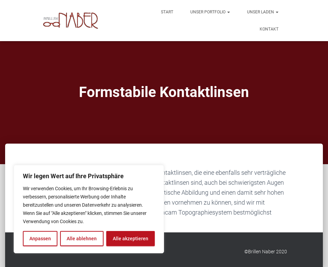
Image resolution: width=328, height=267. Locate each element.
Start (167, 12)
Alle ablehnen (82, 238)
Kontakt (269, 29)
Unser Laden (262, 12)
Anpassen (40, 238)
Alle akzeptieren (130, 238)
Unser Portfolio (210, 12)
